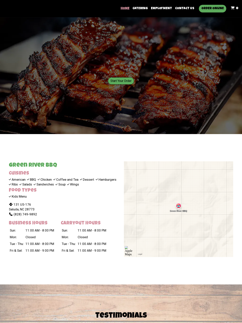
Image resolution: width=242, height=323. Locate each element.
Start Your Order (121, 81)
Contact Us (184, 8)
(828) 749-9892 (23, 214)
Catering (140, 8)
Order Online (212, 8)
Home (125, 8)
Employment (161, 8)
